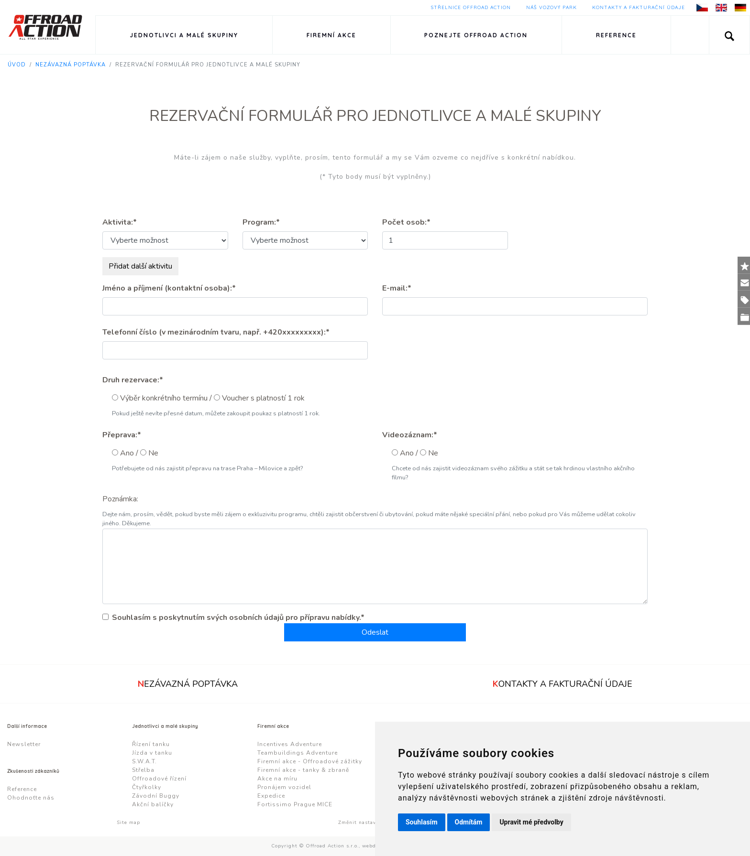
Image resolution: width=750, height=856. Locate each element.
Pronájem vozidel (284, 787)
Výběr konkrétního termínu (164, 398)
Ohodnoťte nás (31, 798)
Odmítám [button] (469, 822)
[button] (729, 35)
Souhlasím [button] (422, 822)
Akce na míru (277, 778)
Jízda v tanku (152, 753)
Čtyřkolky (146, 787)
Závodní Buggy (155, 796)
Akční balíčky (153, 804)
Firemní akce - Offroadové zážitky (309, 761)
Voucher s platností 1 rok (263, 398)
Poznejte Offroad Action (476, 35)
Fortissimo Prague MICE (294, 804)
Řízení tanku (151, 744)
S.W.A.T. (144, 761)
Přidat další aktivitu (140, 266)
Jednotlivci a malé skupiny (184, 35)
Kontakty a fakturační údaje (638, 7)
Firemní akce (331, 35)
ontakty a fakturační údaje (562, 684)
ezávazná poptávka (188, 684)
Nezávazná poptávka (70, 64)
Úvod (17, 64)
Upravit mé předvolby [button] (531, 822)
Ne (153, 453)
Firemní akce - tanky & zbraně (303, 770)
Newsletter (24, 744)
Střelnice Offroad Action (471, 7)
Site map (128, 822)
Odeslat (375, 632)
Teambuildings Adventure (297, 753)
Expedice (271, 796)
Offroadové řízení (159, 778)
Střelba (143, 770)
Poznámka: (120, 499)
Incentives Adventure (289, 744)
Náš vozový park (551, 7)
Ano (127, 453)
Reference (616, 35)
